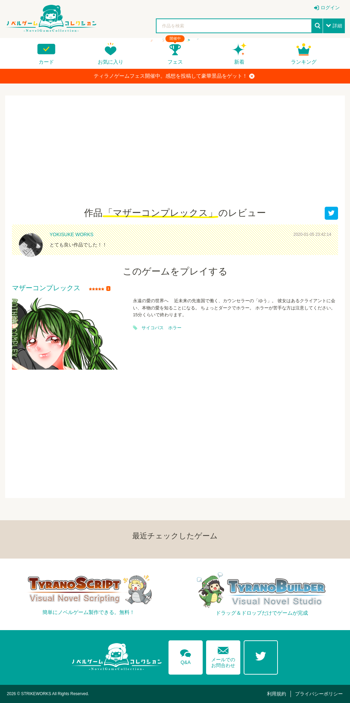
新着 (239, 62)
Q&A (186, 655)
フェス (175, 62)
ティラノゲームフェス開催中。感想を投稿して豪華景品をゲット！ (174, 76)
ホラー (174, 327)
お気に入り (110, 62)
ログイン (330, 7)
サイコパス (153, 327)
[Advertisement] (175, 155)
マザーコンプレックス (46, 288)
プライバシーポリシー (319, 693)
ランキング (304, 62)
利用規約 (276, 693)
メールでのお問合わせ (223, 655)
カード (46, 62)
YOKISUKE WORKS (71, 234)
